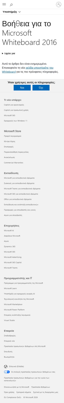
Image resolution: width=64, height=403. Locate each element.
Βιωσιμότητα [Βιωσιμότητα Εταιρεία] (9, 357)
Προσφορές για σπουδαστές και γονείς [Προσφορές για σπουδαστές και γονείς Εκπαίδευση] (20, 210)
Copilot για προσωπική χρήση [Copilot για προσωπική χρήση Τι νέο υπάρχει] (16, 110)
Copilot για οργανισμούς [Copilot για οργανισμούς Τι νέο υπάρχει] (14, 104)
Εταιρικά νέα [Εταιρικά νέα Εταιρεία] (9, 341)
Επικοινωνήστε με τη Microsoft (16, 387)
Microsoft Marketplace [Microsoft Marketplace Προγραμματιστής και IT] (13, 304)
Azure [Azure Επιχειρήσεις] (6, 241)
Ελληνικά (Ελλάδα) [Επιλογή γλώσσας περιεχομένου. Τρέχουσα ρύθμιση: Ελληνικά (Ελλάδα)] (16, 366)
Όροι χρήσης (9, 392)
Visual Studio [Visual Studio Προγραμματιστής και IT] (9, 320)
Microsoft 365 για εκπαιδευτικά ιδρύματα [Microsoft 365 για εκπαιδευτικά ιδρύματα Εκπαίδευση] (21, 194)
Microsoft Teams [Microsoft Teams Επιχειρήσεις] (11, 267)
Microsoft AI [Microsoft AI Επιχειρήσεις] (9, 230)
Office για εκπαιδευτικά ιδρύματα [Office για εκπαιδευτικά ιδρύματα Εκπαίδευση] (18, 199)
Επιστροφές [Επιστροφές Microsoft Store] (9, 146)
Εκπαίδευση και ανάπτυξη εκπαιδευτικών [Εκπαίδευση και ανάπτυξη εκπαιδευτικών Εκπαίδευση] (21, 204)
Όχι (41, 87)
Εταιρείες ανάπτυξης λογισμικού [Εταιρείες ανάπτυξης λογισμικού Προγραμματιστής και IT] (17, 315)
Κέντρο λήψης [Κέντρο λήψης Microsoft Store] (9, 141)
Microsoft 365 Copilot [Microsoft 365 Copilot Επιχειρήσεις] (13, 262)
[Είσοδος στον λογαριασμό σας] (59, 4)
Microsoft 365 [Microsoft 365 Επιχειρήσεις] (9, 251)
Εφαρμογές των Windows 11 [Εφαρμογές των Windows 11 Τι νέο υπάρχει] (15, 120)
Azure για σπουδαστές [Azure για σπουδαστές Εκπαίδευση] (13, 215)
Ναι (22, 87)
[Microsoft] (32, 2)
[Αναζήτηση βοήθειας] (11, 4)
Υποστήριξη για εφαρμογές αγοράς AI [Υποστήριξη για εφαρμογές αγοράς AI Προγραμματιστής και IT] (19, 293)
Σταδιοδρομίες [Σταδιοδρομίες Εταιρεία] (10, 335)
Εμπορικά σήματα (23, 392)
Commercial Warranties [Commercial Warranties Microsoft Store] (13, 162)
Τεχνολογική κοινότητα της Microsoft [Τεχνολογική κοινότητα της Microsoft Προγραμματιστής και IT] (19, 299)
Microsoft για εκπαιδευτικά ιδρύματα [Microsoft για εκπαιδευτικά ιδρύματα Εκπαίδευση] (19, 178)
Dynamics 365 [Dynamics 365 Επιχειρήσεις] (9, 246)
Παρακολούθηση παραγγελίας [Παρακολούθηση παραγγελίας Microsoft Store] (16, 152)
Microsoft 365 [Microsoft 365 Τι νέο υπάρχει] (9, 115)
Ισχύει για (9, 53)
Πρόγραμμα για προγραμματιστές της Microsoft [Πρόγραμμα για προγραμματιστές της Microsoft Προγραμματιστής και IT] (23, 283)
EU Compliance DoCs (12, 397)
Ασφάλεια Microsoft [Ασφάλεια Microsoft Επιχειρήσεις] (12, 236)
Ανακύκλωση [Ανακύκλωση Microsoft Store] (9, 157)
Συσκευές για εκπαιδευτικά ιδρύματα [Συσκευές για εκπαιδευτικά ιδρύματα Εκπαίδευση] (19, 183)
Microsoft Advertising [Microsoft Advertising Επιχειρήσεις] (12, 257)
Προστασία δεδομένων (40, 387)
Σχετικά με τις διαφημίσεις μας (45, 392)
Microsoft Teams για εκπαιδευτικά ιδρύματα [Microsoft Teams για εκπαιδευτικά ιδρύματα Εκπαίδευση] (22, 188)
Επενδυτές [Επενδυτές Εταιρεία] (8, 351)
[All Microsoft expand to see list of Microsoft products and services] (4, 4)
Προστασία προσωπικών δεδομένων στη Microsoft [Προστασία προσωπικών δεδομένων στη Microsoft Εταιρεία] (25, 346)
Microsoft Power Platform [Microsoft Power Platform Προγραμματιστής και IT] (14, 309)
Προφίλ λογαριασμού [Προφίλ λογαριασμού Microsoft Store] (12, 136)
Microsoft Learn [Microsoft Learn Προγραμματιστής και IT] (10, 288)
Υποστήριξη (10, 11)
